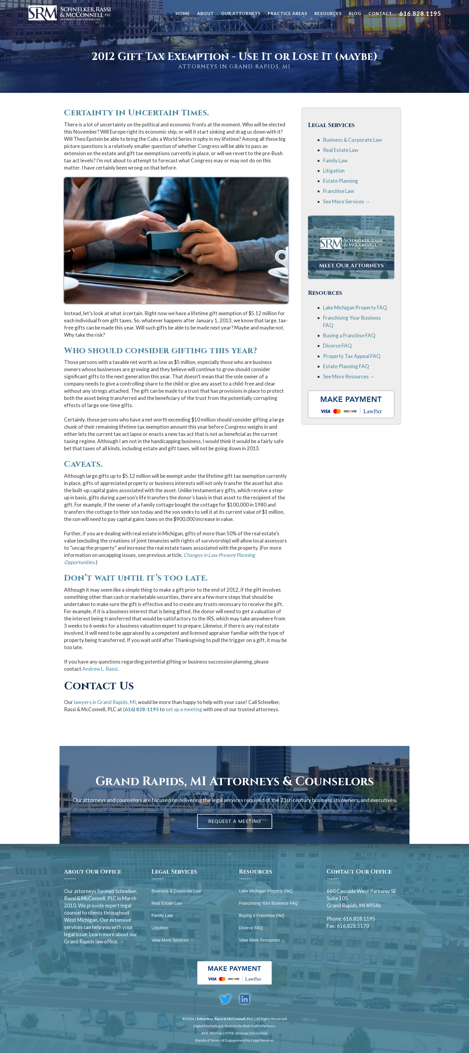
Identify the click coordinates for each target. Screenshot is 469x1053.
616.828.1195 (420, 13)
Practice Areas (287, 13)
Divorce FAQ (337, 345)
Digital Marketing (207, 1026)
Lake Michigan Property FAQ (355, 307)
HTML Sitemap (236, 1033)
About (205, 13)
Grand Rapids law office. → (94, 941)
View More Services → (173, 940)
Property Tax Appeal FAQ (351, 356)
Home (183, 13)
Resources (328, 13)
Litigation (334, 170)
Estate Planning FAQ (346, 366)
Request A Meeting (234, 821)
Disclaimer (259, 1033)
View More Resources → (262, 940)
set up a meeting (184, 709)
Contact (380, 13)
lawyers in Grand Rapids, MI (105, 702)
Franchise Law (338, 191)
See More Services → (346, 201)
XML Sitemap (211, 1033)
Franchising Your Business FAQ (268, 903)
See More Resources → (349, 376)
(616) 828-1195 (141, 709)
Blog (355, 13)
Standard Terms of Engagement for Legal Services (234, 1040)
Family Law (335, 160)
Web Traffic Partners (259, 1026)
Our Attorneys (241, 13)
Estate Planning (340, 181)
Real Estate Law (340, 150)
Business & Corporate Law (352, 140)
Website (231, 1026)
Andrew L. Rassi (100, 669)
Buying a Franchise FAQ (349, 335)
